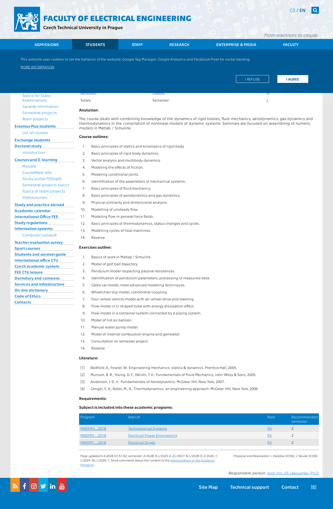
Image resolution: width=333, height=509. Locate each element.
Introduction (33, 152)
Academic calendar (33, 210)
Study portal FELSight (41, 178)
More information (37, 67)
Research (179, 44)
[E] (313, 487)
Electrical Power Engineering (152, 435)
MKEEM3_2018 (93, 428)
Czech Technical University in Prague (83, 27)
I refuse (252, 79)
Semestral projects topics (45, 184)
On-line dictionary (31, 290)
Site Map (208, 487)
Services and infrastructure (40, 284)
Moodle (29, 166)
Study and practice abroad (39, 204)
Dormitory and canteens (37, 278)
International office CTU (36, 260)
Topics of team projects (43, 191)
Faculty (290, 44)
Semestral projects (39, 112)
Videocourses (34, 197)
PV (269, 428)
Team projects (35, 118)
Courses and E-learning (36, 159)
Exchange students (32, 139)
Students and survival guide (40, 254)
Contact (290, 487)
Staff (137, 44)
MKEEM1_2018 (93, 442)
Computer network (39, 235)
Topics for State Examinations (36, 97)
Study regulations (31, 222)
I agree (292, 79)
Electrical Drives (141, 442)
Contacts (23, 302)
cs (292, 10)
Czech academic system (37, 266)
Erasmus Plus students (35, 126)
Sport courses (27, 248)
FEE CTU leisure (29, 272)
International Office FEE (36, 216)
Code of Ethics (28, 296)
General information (40, 106)
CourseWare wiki (37, 172)
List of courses (35, 132)
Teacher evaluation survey (39, 242)
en (302, 10)
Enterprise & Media (236, 44)
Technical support (249, 487)
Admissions (47, 44)
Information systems (34, 228)
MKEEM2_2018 (93, 435)
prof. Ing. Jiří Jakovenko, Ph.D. (293, 473)
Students (95, 44)
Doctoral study (28, 145)
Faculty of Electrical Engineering (117, 17)
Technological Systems (147, 428)
